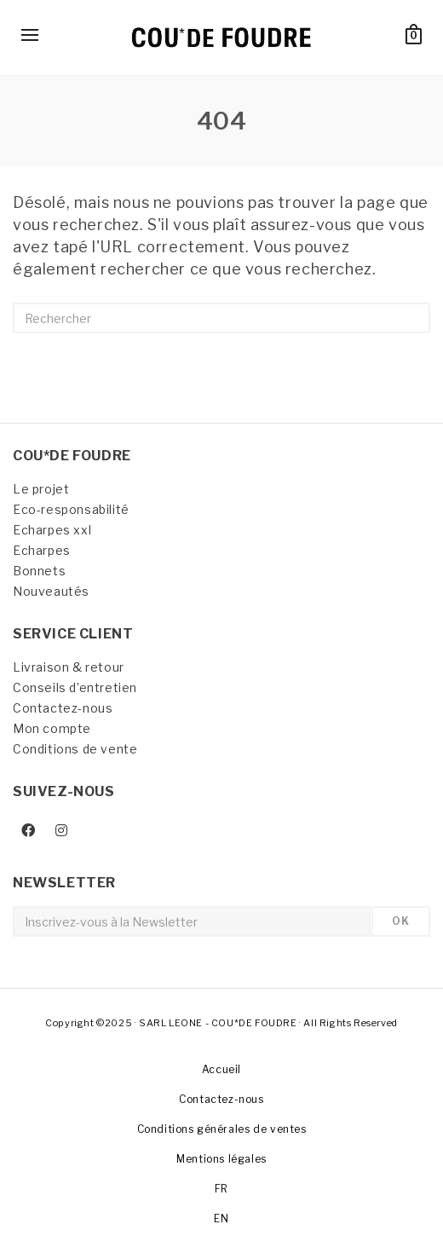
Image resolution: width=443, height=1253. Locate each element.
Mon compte (52, 728)
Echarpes (42, 550)
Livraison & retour (68, 667)
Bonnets (39, 570)
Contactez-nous (62, 708)
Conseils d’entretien (75, 687)
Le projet (41, 489)
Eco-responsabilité (71, 509)
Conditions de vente (75, 749)
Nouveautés (51, 591)
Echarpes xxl (52, 530)
